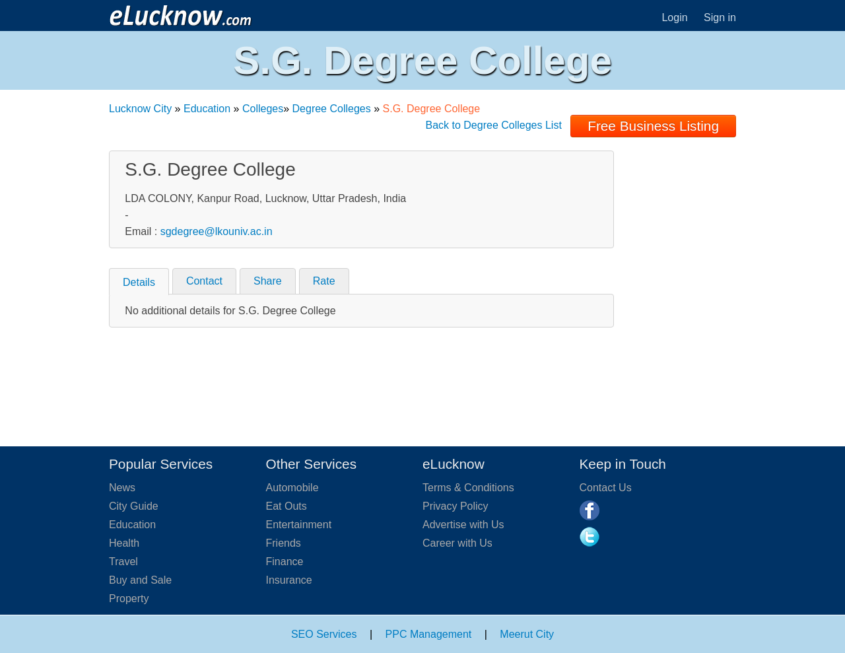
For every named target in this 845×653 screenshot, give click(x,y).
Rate (324, 281)
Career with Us (457, 543)
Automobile (292, 487)
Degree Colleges (331, 108)
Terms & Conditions (468, 487)
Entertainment (299, 524)
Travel (123, 561)
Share (268, 281)
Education (207, 108)
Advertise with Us (463, 524)
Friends (283, 543)
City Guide (133, 506)
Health (124, 543)
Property (129, 598)
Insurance (289, 580)
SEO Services (324, 634)
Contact (204, 281)
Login (674, 17)
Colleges (262, 108)
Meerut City (527, 634)
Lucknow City (140, 108)
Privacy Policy (455, 506)
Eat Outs (286, 506)
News (122, 487)
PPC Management (429, 634)
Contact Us (606, 487)
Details (139, 282)
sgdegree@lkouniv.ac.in (216, 231)
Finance (285, 561)
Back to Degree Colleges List (494, 125)
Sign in (720, 17)
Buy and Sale (140, 580)
